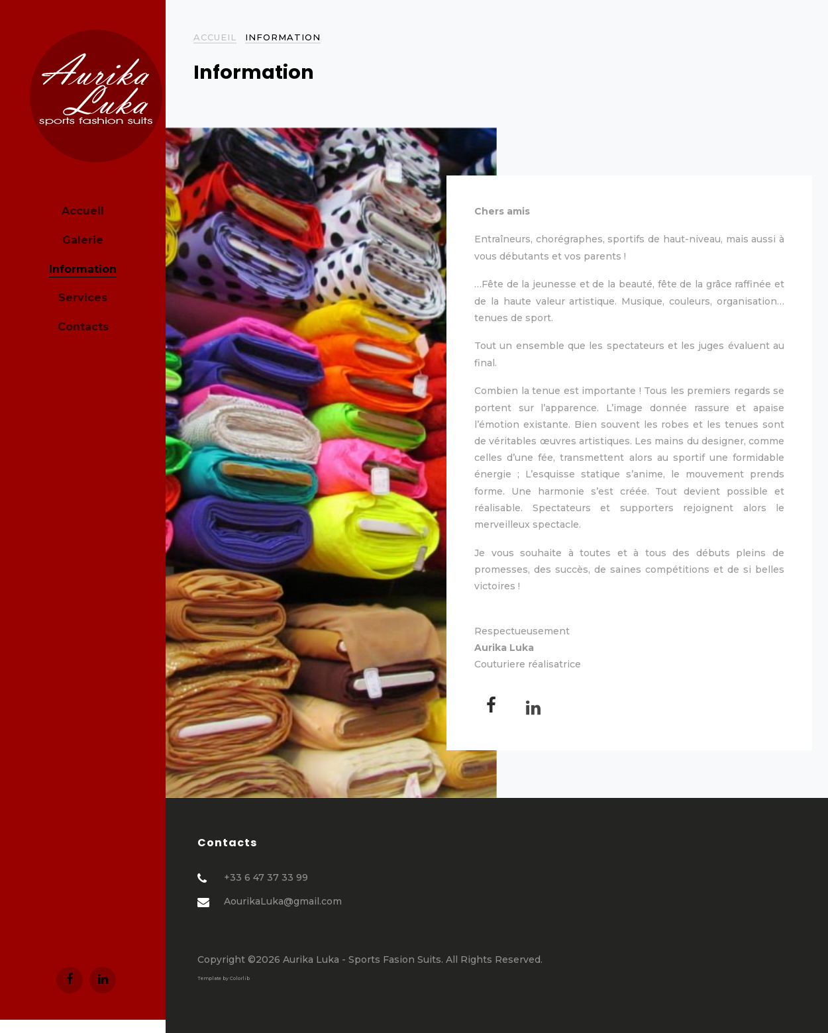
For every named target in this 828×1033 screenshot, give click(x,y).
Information (83, 269)
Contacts (83, 326)
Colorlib (240, 978)
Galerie (82, 240)
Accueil (83, 211)
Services (82, 297)
